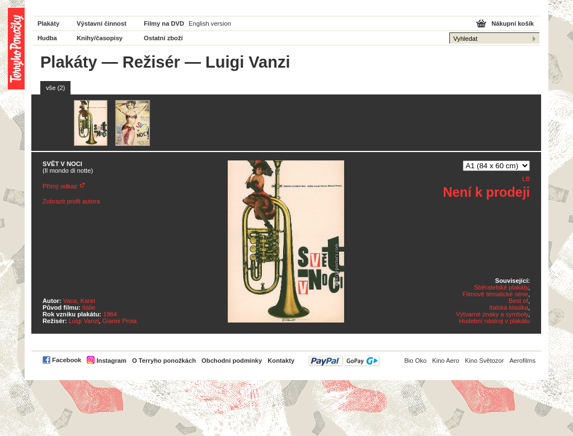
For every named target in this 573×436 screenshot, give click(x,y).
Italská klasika (508, 307)
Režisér (151, 62)
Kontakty (280, 360)
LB (526, 179)
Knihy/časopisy (100, 38)
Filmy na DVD (164, 23)
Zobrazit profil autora (71, 201)
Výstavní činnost (101, 23)
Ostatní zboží (163, 38)
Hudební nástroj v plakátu (494, 320)
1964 (110, 314)
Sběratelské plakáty (501, 287)
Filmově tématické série (495, 294)
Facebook (66, 360)
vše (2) (55, 87)
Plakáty (48, 23)
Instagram (111, 360)
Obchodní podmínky (231, 360)
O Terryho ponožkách (164, 360)
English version (210, 23)
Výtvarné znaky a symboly (492, 314)
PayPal (343, 361)
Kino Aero (445, 360)
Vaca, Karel (79, 300)
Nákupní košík (512, 23)
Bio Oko (415, 360)
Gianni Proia (119, 320)
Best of (518, 300)
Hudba (47, 38)
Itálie (89, 307)
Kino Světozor (484, 360)
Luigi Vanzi (84, 320)
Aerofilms (522, 360)
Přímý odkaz (60, 186)
